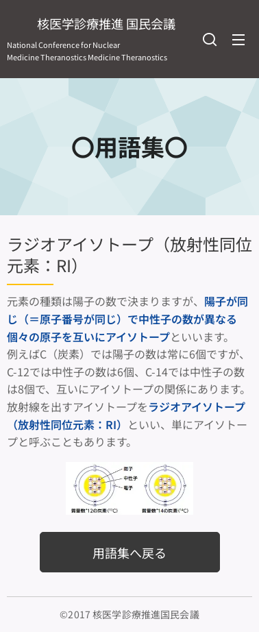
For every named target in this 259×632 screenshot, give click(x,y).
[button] (210, 39)
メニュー (238, 39)
